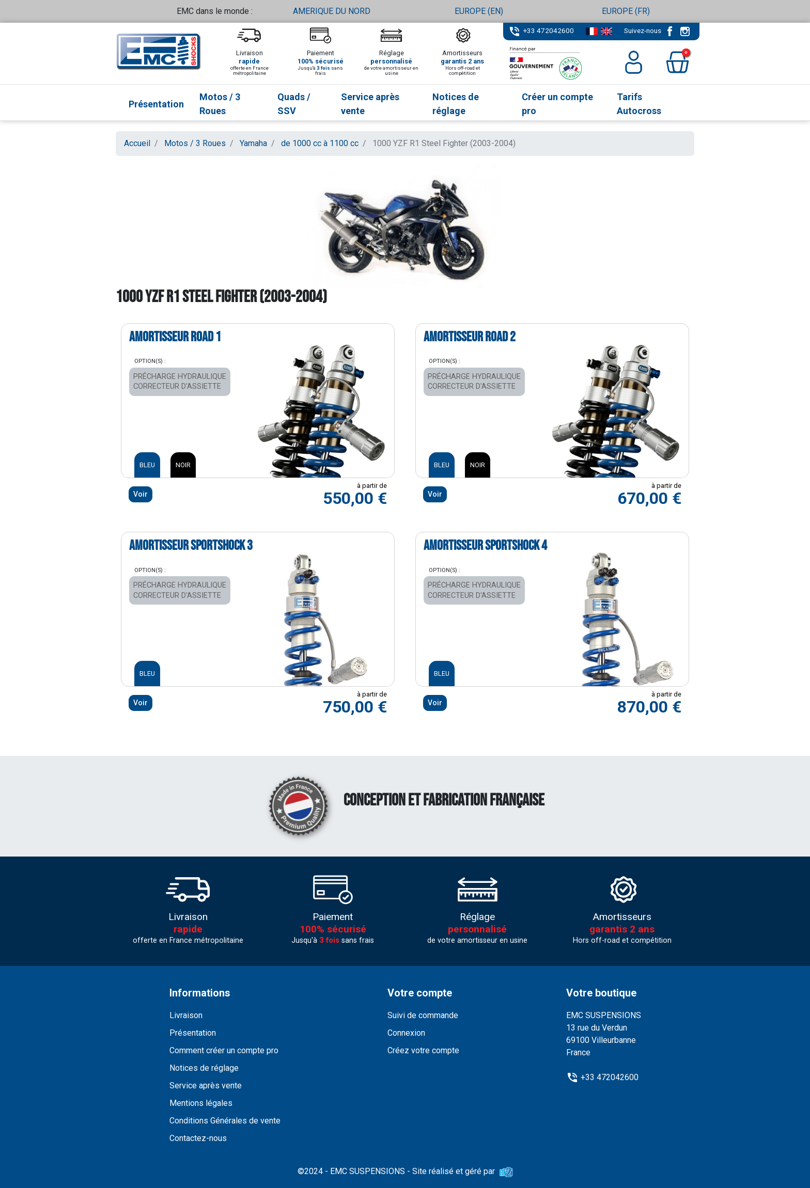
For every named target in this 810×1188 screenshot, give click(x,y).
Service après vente (205, 1085)
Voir (140, 494)
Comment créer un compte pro (223, 1050)
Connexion (406, 1033)
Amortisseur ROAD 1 (175, 337)
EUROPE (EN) (479, 11)
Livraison (185, 1015)
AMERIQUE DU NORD (331, 11)
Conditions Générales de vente (225, 1121)
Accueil (137, 143)
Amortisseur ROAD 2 (470, 337)
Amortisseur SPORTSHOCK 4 (485, 545)
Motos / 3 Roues (195, 143)
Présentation (192, 1033)
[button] (677, 62)
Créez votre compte (423, 1050)
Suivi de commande (422, 1015)
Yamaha (253, 143)
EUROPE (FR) (626, 11)
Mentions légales (200, 1103)
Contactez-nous (198, 1138)
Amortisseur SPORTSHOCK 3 (191, 545)
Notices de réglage (204, 1068)
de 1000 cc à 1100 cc (320, 143)
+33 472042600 (548, 30)
